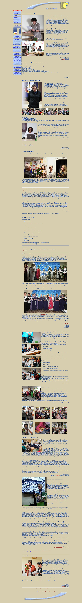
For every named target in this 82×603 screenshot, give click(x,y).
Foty (63, 185)
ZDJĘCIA (25, 190)
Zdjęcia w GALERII (58, 547)
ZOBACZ (67, 323)
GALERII (58, 475)
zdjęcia (63, 586)
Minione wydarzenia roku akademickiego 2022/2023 (46, 588)
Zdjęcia (63, 59)
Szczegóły (25, 250)
